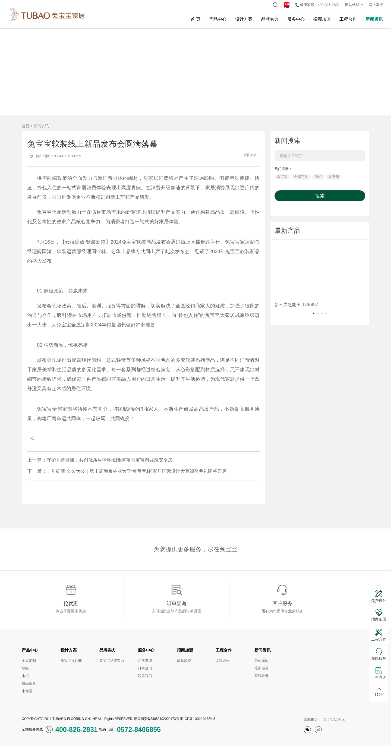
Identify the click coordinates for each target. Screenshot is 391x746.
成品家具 (29, 683)
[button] (313, 313)
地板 (25, 668)
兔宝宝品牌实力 (111, 661)
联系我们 (145, 676)
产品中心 (217, 19)
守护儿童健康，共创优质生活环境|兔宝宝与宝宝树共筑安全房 (99, 460)
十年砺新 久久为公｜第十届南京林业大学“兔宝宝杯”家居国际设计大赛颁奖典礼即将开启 (126, 471)
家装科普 (261, 676)
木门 (25, 676)
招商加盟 (322, 19)
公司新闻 (261, 661)
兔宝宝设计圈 (71, 661)
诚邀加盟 (184, 661)
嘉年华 (333, 177)
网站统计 (311, 719)
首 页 (195, 19)
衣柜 (318, 177)
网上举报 (376, 5)
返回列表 (247, 155)
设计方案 (244, 19)
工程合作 (348, 19)
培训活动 (261, 668)
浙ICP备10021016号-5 (197, 719)
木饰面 (27, 691)
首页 (25, 126)
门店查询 (145, 661)
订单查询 (145, 668)
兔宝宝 (282, 177)
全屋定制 (301, 177)
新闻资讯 (374, 19)
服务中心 (296, 19)
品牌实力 (270, 19)
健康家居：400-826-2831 (317, 5)
